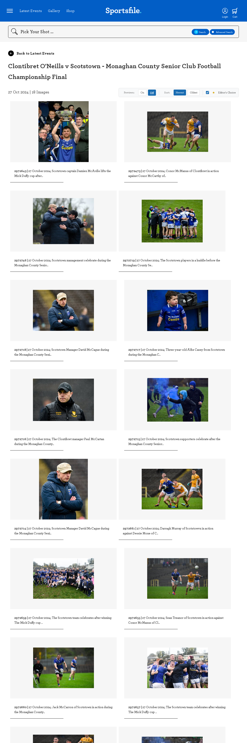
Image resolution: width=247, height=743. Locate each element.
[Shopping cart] (233, 12)
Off (152, 95)
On (142, 95)
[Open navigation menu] (11, 12)
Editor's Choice (221, 95)
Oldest (193, 95)
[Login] (223, 12)
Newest (180, 95)
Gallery (55, 12)
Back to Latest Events (31, 56)
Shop (72, 12)
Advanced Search (222, 34)
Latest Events (32, 12)
